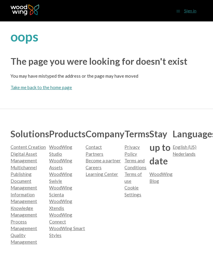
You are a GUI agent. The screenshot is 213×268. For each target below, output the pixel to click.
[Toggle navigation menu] (178, 10)
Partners (94, 154)
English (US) (184, 147)
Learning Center (102, 174)
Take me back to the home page (41, 87)
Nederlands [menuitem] (184, 154)
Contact (94, 147)
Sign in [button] (190, 10)
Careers (94, 167)
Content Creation (28, 147)
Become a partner (103, 160)
